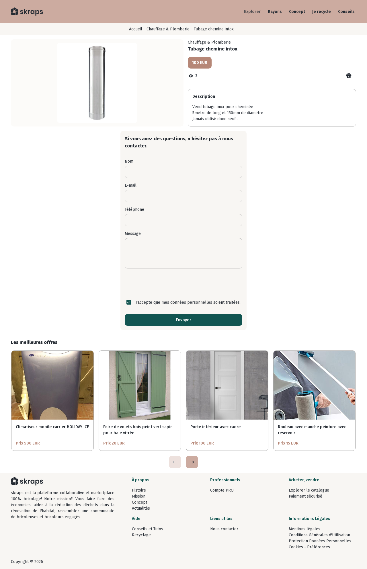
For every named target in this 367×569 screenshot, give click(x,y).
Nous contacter (224, 529)
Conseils (346, 11)
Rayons (275, 11)
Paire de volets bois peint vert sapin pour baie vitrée (138, 429)
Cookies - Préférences (309, 547)
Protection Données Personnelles (320, 541)
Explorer (252, 11)
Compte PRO (222, 490)
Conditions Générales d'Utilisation (319, 535)
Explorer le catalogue (309, 490)
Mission (138, 496)
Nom (129, 161)
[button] (192, 462)
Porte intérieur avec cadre (215, 426)
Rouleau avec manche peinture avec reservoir (312, 429)
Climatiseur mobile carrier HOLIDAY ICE (52, 426)
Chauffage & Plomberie (168, 29)
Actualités (141, 508)
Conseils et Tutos (147, 529)
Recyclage (141, 535)
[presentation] (183, 284)
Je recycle (321, 11)
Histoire (139, 490)
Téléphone (134, 209)
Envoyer (183, 319)
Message (133, 233)
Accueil (135, 29)
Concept (297, 11)
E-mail (130, 185)
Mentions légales (304, 529)
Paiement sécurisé (305, 496)
